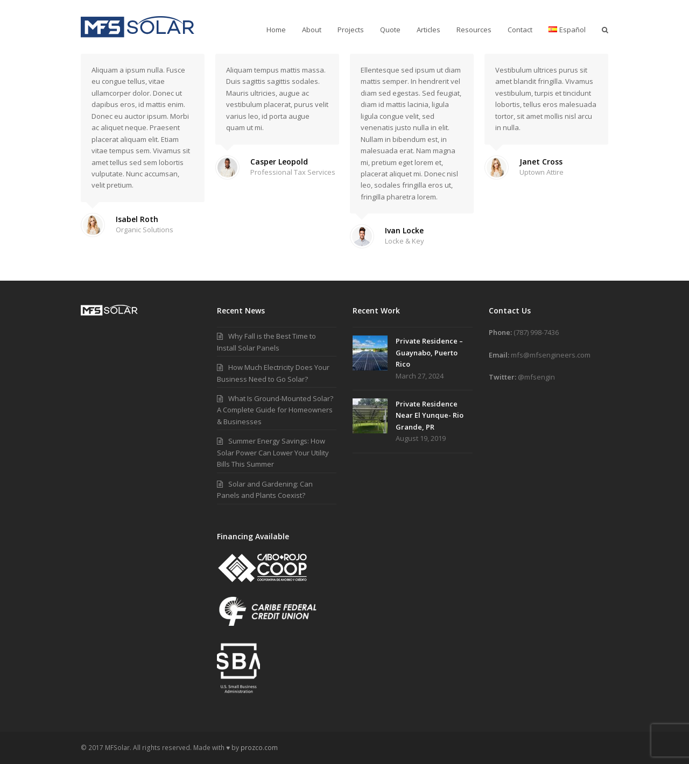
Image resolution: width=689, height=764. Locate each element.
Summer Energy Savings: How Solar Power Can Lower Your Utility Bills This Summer (273, 452)
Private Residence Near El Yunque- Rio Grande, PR (429, 415)
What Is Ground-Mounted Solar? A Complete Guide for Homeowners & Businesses (275, 410)
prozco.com (259, 747)
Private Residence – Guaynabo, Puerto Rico (429, 352)
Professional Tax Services (292, 172)
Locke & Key (404, 241)
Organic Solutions (144, 229)
